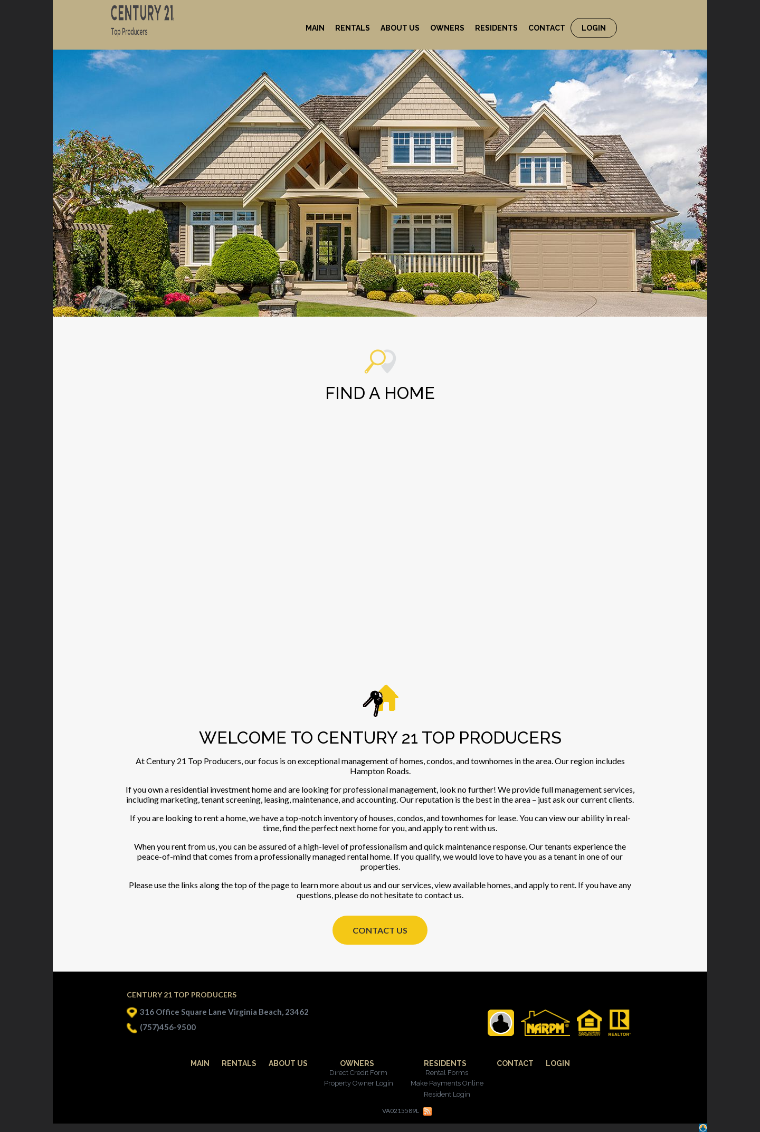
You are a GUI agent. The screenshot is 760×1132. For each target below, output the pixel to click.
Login (558, 1063)
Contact (515, 1063)
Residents (445, 1063)
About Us (288, 1063)
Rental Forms (446, 1073)
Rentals (239, 1063)
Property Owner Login (358, 1083)
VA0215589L (400, 1111)
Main (200, 1063)
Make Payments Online (447, 1083)
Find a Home (380, 393)
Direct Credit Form (358, 1073)
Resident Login (447, 1094)
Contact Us (380, 930)
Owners (357, 1063)
